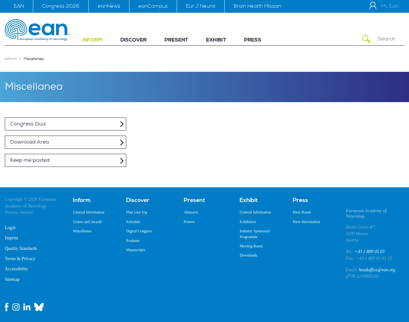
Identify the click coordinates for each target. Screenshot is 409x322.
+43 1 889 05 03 (369, 251)
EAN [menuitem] (19, 6)
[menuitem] (92, 40)
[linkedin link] (26, 307)
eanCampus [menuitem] (153, 6)
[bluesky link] (39, 307)
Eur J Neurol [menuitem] (200, 6)
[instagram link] (15, 307)
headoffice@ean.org (377, 269)
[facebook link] (7, 307)
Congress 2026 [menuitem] (61, 6)
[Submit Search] (366, 39)
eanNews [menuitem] (109, 6)
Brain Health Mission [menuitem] (257, 6)
